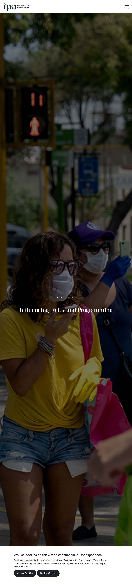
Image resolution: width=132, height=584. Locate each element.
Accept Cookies (25, 575)
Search (121, 7)
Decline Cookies (48, 575)
